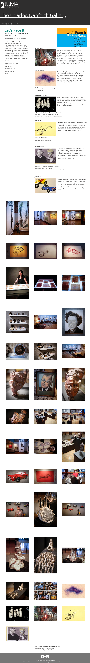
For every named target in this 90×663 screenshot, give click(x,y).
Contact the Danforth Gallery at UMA (45, 660)
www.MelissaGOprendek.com (66, 158)
